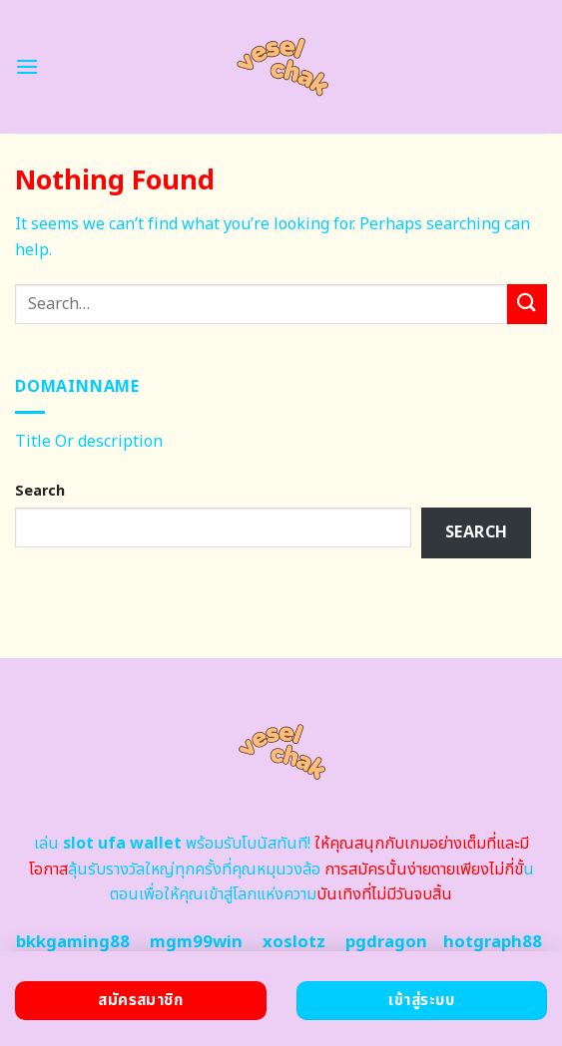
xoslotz (294, 942)
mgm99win (196, 942)
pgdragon (386, 942)
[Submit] (527, 303)
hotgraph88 (492, 942)
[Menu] (27, 66)
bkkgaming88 (73, 942)
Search (40, 491)
